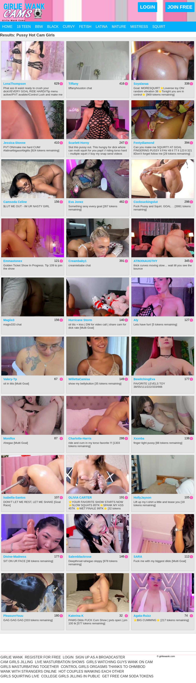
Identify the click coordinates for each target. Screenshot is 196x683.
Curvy (69, 26)
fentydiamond (144, 142)
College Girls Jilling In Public (70, 676)
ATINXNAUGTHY (145, 261)
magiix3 (8, 320)
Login (147, 7)
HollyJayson (142, 497)
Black (52, 26)
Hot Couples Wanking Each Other (91, 671)
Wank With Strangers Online (28, 671)
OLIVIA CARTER (80, 497)
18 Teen (24, 26)
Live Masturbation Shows (59, 662)
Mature (119, 26)
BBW (39, 26)
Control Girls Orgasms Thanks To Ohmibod (103, 667)
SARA (138, 556)
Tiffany (73, 83)
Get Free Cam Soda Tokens (127, 676)
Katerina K (76, 615)
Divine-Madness (14, 556)
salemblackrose (80, 556)
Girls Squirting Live (19, 676)
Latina (101, 26)
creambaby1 (77, 261)
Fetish (85, 26)
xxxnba (139, 438)
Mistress (139, 26)
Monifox (9, 438)
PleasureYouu (13, 615)
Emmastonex (12, 261)
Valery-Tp (10, 379)
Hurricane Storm (80, 320)
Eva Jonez (75, 202)
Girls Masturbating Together (29, 667)
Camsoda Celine (15, 202)
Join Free (179, 7)
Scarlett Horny (78, 142)
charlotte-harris (80, 438)
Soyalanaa (141, 83)
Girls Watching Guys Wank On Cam (119, 662)
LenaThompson (14, 83)
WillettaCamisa (79, 379)
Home (7, 26)
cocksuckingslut (146, 202)
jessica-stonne (14, 142)
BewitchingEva (144, 379)
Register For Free (43, 657)
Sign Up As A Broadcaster (100, 657)
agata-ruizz (142, 615)
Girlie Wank (11, 657)
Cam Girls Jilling (16, 662)
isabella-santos (14, 497)
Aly (136, 320)
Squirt (158, 26)
